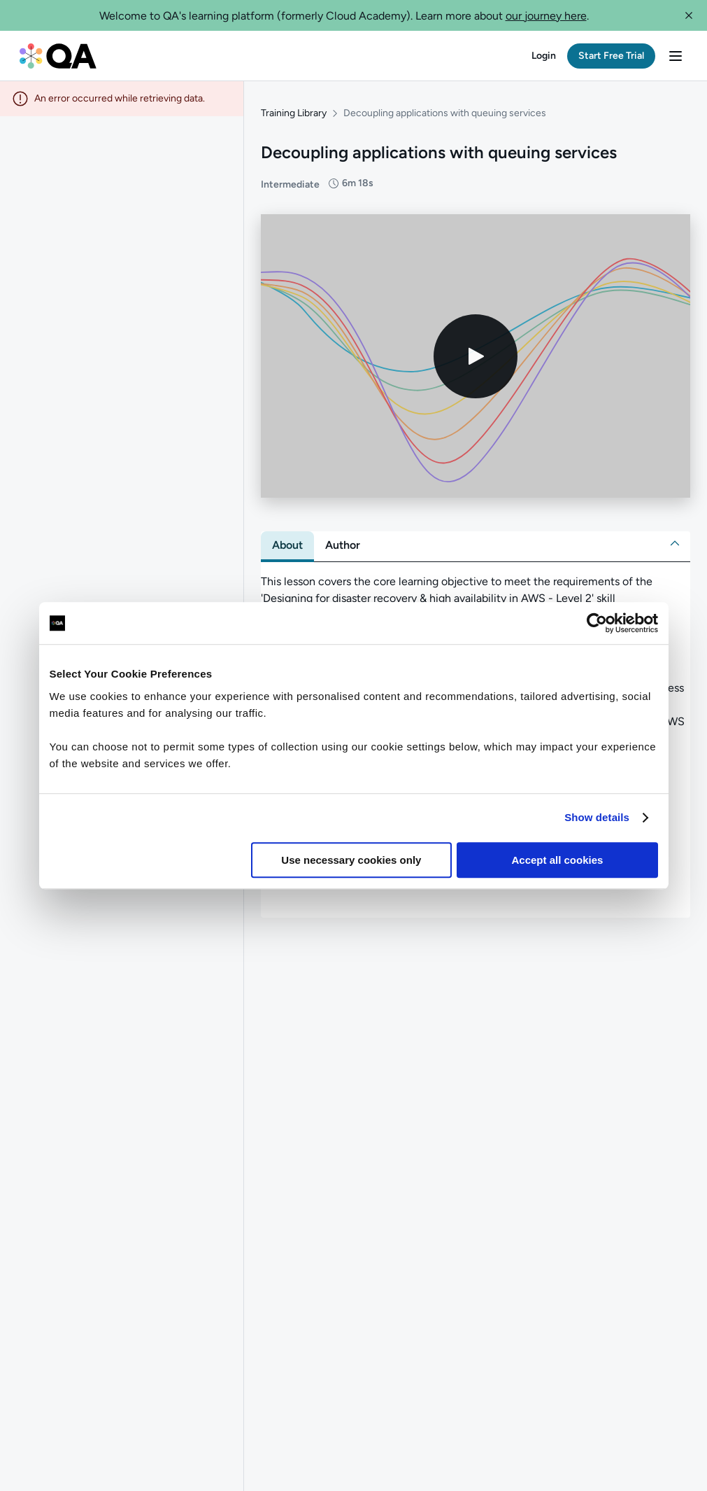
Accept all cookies (558, 860)
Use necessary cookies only (351, 860)
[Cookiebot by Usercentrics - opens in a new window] (597, 623)
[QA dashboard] (58, 56)
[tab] (287, 545)
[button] (689, 15)
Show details (596, 817)
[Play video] (475, 356)
